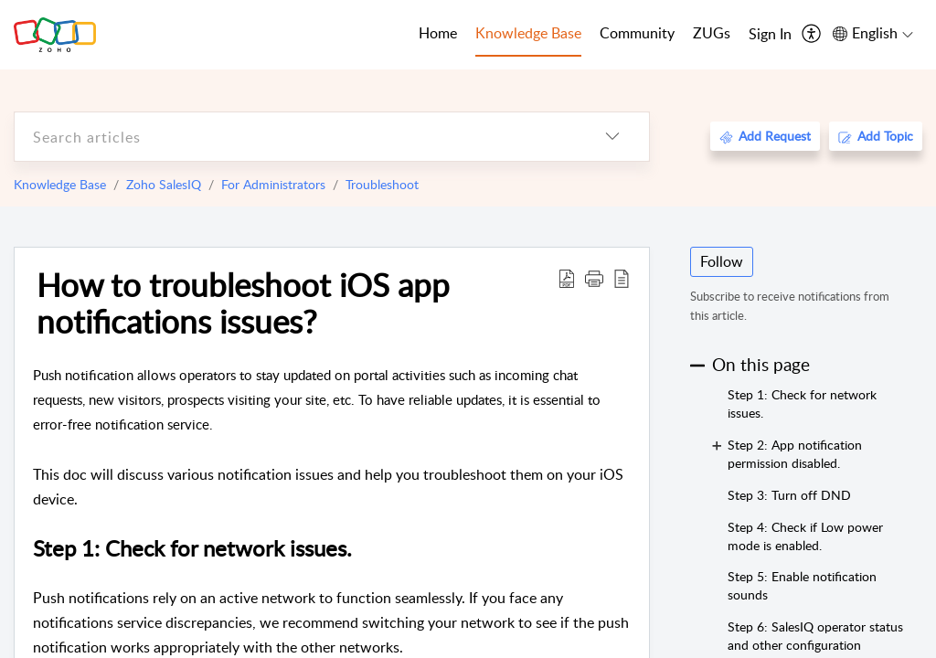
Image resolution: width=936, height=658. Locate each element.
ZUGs (711, 33)
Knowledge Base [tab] (528, 33)
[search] (295, 136)
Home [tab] (438, 33)
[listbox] (612, 136)
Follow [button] (721, 261)
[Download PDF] (567, 278)
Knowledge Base (60, 184)
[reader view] (621, 278)
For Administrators (273, 184)
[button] (594, 278)
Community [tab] (637, 33)
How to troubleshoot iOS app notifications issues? (243, 302)
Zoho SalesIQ (163, 184)
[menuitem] (770, 34)
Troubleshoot (382, 184)
